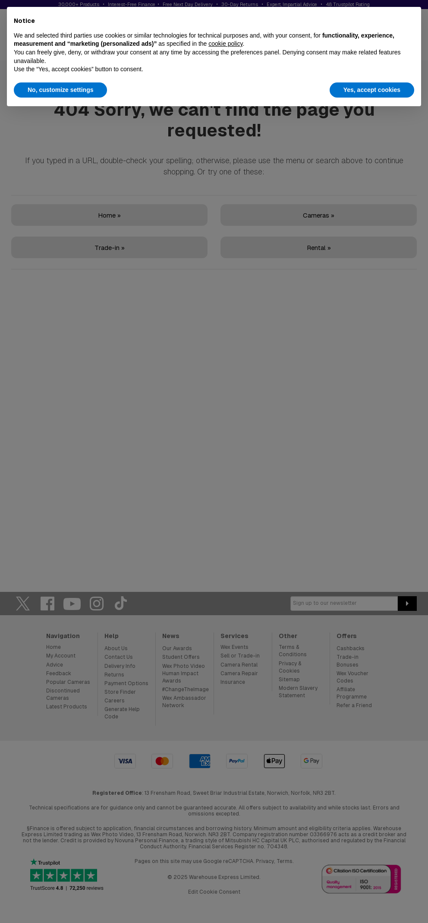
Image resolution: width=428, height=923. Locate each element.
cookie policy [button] (225, 43)
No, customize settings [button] (60, 89)
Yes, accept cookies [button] (371, 89)
